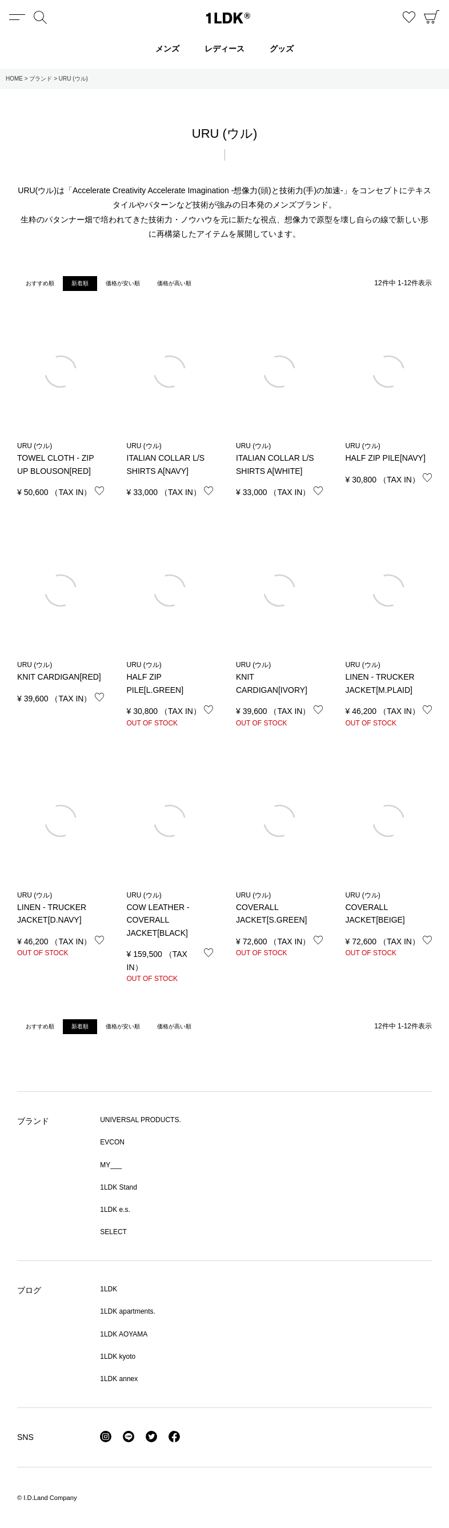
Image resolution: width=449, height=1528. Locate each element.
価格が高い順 (174, 283)
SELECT (113, 1232)
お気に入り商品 (409, 17)
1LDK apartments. (127, 1311)
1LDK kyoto (117, 1357)
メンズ (167, 48)
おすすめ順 (40, 283)
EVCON (112, 1142)
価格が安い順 (123, 283)
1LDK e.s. (115, 1210)
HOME (14, 78)
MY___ (111, 1165)
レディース (224, 48)
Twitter (151, 1436)
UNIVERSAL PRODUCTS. (140, 1120)
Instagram (105, 1436)
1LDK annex (119, 1379)
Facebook (174, 1436)
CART (431, 17)
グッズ (282, 48)
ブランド (40, 78)
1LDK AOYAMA (123, 1334)
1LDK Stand (118, 1187)
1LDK (228, 18)
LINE (128, 1436)
